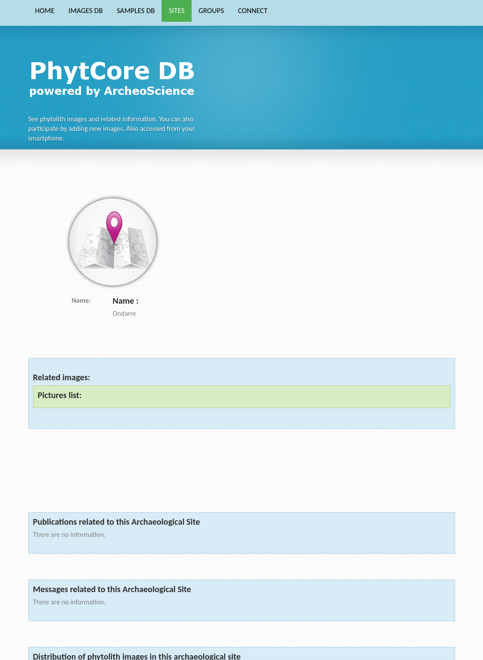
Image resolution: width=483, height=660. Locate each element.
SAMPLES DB (136, 10)
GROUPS (211, 10)
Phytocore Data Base (114, 76)
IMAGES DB (85, 10)
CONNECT (252, 10)
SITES (176, 10)
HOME (45, 10)
